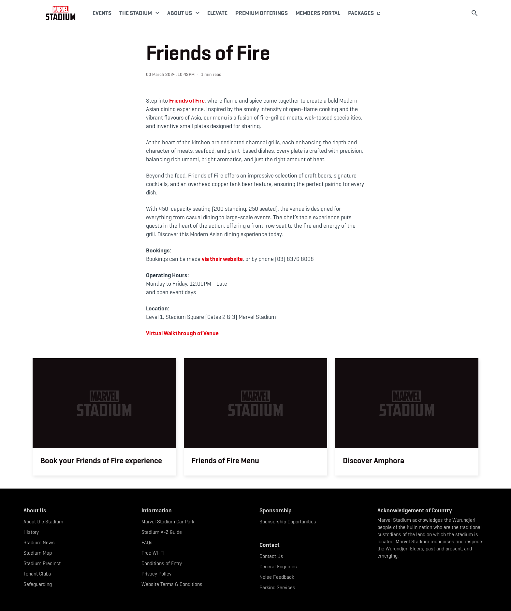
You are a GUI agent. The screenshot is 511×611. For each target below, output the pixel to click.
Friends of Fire (187, 100)
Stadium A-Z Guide (161, 532)
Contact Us (271, 556)
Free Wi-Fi (153, 552)
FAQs (147, 542)
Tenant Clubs (37, 573)
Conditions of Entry (161, 563)
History (31, 532)
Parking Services (277, 587)
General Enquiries (278, 566)
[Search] (474, 13)
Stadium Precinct (42, 563)
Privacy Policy (156, 573)
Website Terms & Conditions (171, 584)
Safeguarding (37, 584)
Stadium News (39, 542)
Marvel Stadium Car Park (167, 521)
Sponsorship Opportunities (287, 521)
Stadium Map (37, 552)
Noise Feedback (276, 577)
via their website (222, 259)
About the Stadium (43, 521)
